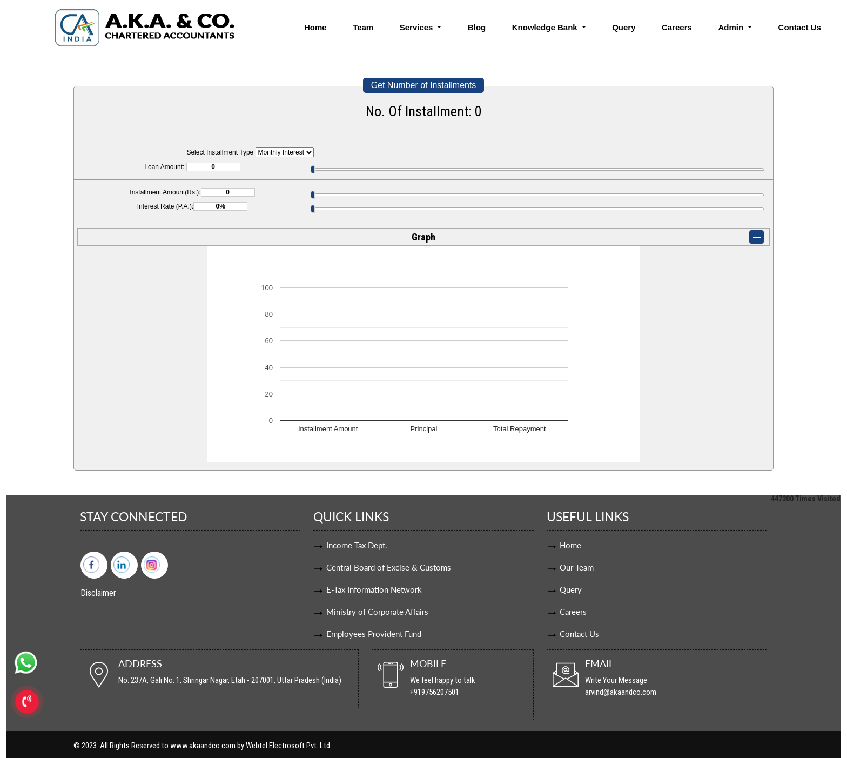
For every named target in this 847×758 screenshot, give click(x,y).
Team (363, 27)
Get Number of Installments (423, 85)
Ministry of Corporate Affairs (377, 611)
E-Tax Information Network (374, 589)
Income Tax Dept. (356, 545)
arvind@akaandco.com (620, 692)
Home (315, 27)
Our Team (577, 567)
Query (623, 27)
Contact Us (799, 27)
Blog (477, 27)
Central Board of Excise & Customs (388, 567)
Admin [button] (731, 27)
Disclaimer (98, 593)
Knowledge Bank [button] (546, 27)
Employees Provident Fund (373, 634)
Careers (677, 27)
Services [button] (417, 27)
